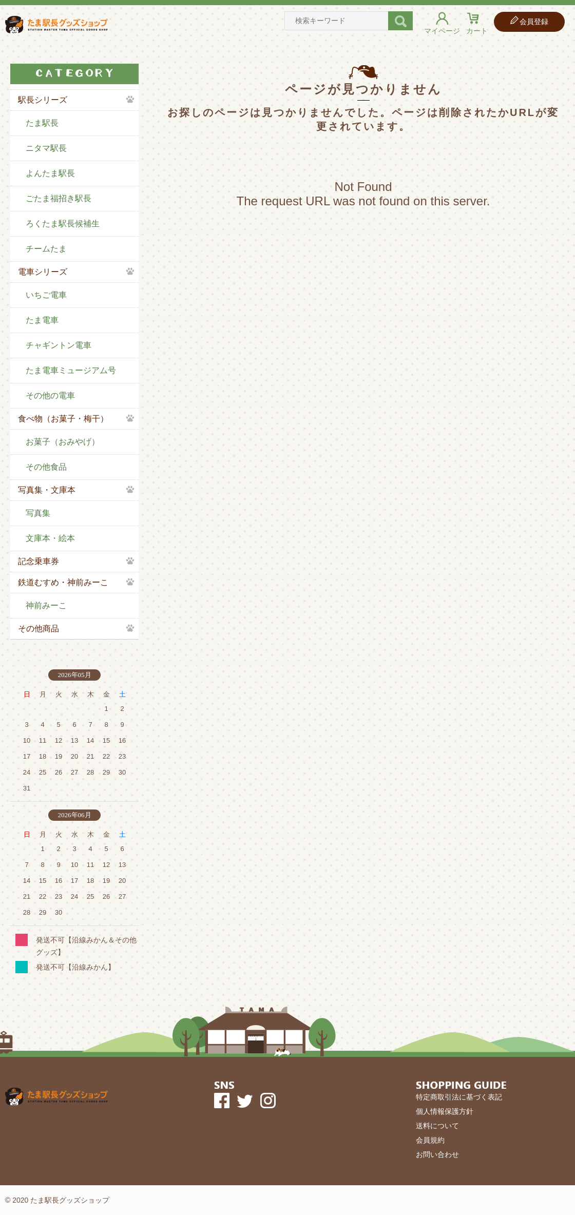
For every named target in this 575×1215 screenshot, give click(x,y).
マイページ (442, 31)
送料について (437, 1126)
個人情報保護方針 (444, 1111)
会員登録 (534, 21)
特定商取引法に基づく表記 (459, 1097)
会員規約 (430, 1140)
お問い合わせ (437, 1154)
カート (477, 31)
